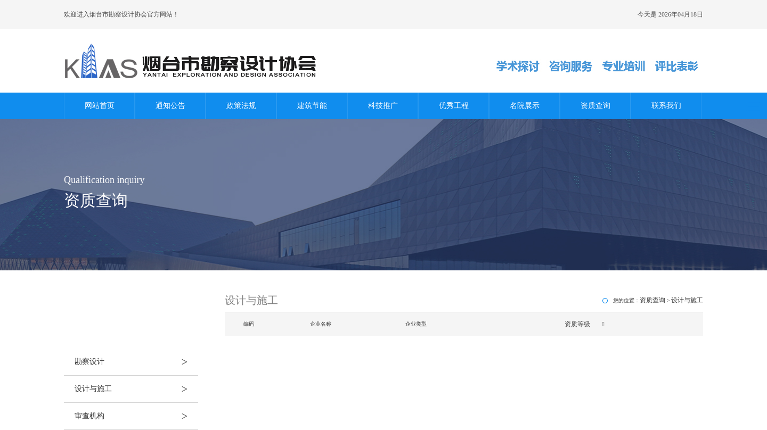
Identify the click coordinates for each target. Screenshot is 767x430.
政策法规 (241, 106)
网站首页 (100, 106)
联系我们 (666, 106)
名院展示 (525, 106)
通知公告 (170, 106)
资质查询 (595, 106)
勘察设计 (136, 362)
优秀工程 (454, 106)
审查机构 (136, 416)
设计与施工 (136, 389)
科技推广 (383, 106)
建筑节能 (312, 106)
